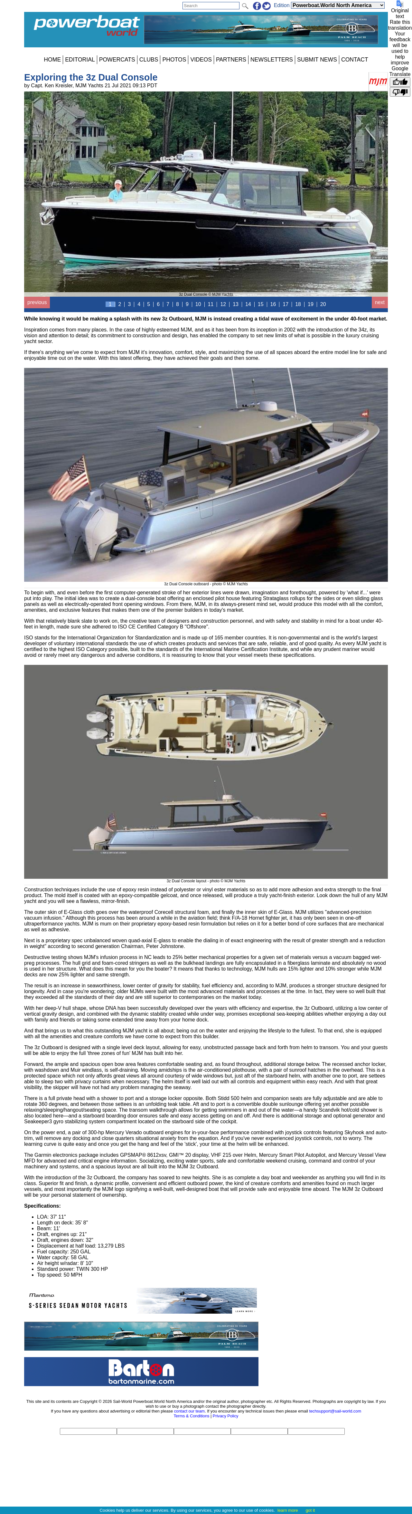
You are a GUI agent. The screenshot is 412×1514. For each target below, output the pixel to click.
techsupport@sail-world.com (335, 1411)
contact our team (189, 1411)
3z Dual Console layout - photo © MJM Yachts (206, 878)
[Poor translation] (400, 92)
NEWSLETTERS (271, 59)
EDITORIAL (80, 59)
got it (310, 1510)
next (380, 302)
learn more (287, 1510)
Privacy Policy (226, 1415)
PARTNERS (231, 59)
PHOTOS (174, 59)
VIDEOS (200, 59)
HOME (52, 59)
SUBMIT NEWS (317, 59)
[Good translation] (400, 82)
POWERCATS (117, 59)
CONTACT (354, 59)
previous (37, 302)
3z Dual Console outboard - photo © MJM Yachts (206, 581)
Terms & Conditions (191, 1415)
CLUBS (148, 59)
